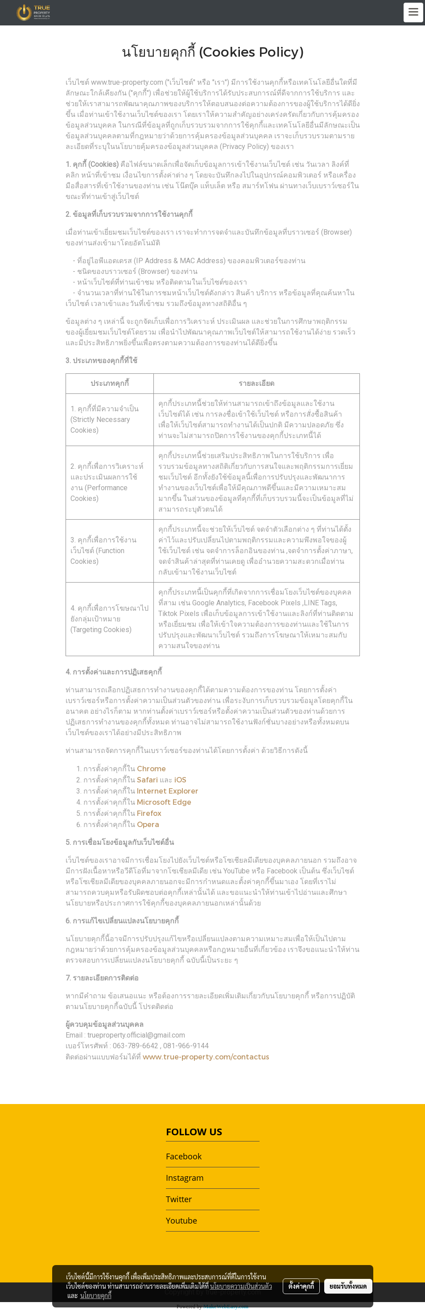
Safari (147, 779)
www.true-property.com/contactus (206, 1056)
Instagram (185, 1177)
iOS (180, 779)
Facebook (184, 1156)
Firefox (149, 813)
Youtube (181, 1220)
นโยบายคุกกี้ (95, 1295)
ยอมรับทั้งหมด (348, 1286)
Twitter (179, 1199)
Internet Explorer (167, 790)
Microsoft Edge (164, 802)
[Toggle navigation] (413, 12)
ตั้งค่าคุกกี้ (301, 1286)
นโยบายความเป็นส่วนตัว (241, 1286)
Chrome (151, 768)
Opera (148, 824)
